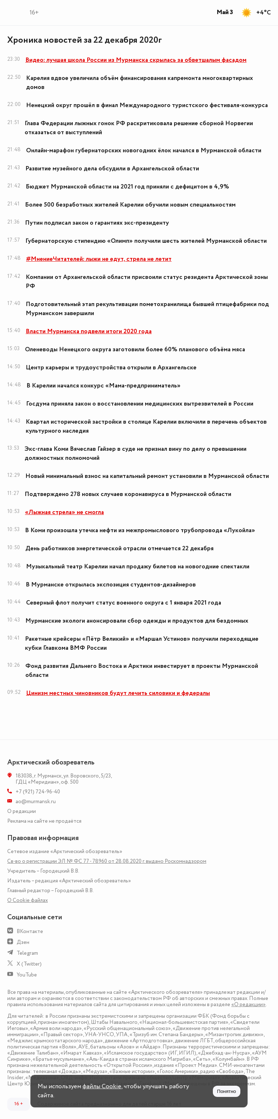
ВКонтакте (30, 931)
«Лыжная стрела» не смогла (64, 512)
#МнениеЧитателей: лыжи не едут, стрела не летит (99, 259)
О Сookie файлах (27, 900)
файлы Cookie (102, 1086)
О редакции (21, 811)
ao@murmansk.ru (36, 801)
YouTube (27, 975)
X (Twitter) (29, 964)
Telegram (27, 953)
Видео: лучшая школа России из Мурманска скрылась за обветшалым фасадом (136, 60)
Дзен (23, 942)
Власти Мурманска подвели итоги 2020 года (89, 331)
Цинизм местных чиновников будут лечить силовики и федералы (118, 693)
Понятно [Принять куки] (226, 1091)
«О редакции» (248, 1004)
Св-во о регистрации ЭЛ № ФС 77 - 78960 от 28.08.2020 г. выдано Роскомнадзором (106, 861)
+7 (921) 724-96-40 (38, 792)
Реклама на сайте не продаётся (44, 821)
